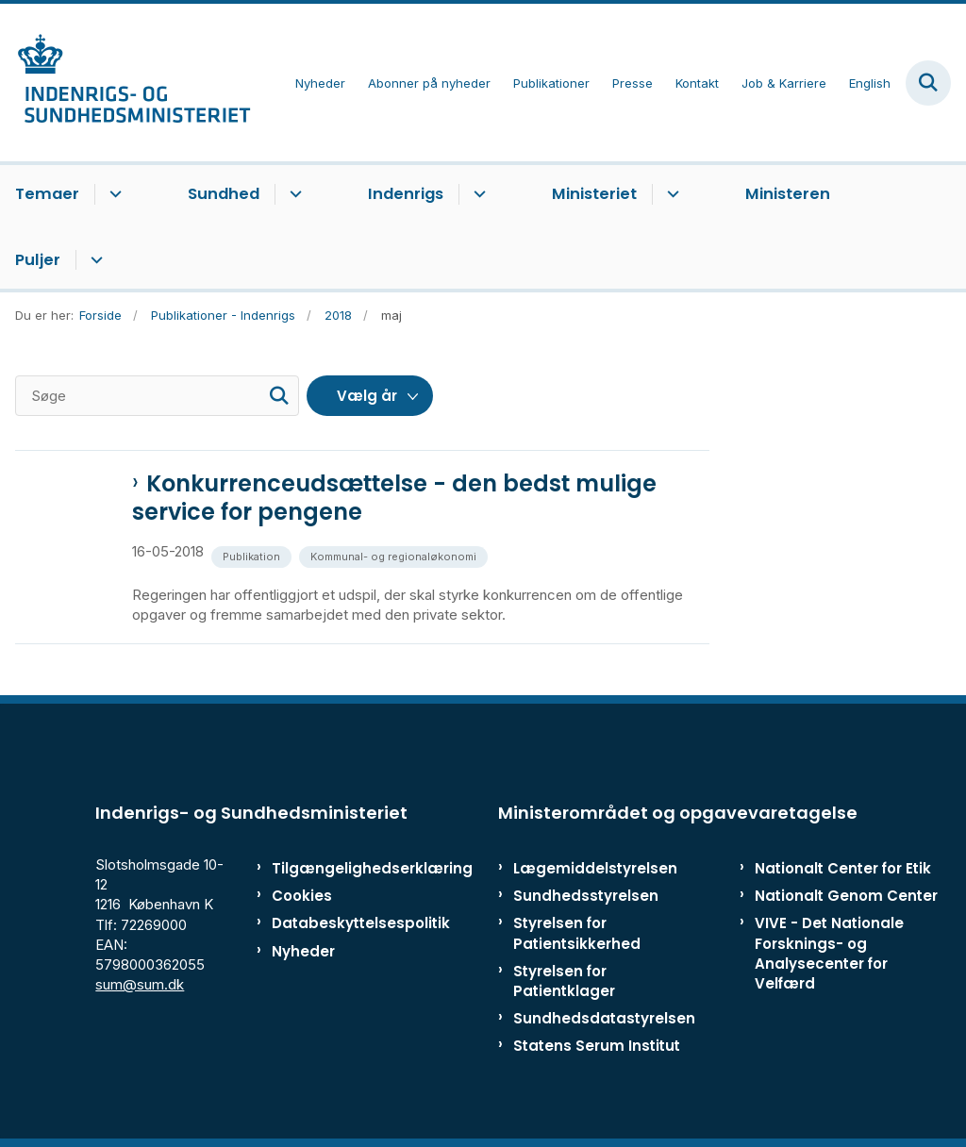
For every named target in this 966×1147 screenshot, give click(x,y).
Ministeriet (594, 194)
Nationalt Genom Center (846, 896)
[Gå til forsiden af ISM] (125, 82)
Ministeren (787, 194)
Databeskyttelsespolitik (330, 923)
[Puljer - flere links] (93, 260)
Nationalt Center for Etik (843, 868)
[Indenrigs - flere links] (476, 194)
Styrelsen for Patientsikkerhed (577, 933)
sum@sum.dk (139, 984)
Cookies (302, 896)
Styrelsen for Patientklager (564, 981)
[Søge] (157, 395)
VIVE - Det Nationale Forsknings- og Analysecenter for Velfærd (829, 953)
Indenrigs (405, 194)
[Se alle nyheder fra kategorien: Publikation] (253, 555)
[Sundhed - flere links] (293, 194)
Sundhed (223, 194)
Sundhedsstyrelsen (585, 896)
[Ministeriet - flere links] (670, 194)
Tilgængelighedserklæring (330, 868)
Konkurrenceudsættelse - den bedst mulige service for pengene (394, 498)
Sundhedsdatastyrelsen (604, 1018)
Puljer (37, 260)
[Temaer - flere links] (112, 194)
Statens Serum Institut (596, 1046)
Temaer (47, 194)
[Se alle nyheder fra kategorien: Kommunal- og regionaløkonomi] (395, 555)
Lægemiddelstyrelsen (595, 868)
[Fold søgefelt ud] (928, 83)
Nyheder (303, 951)
